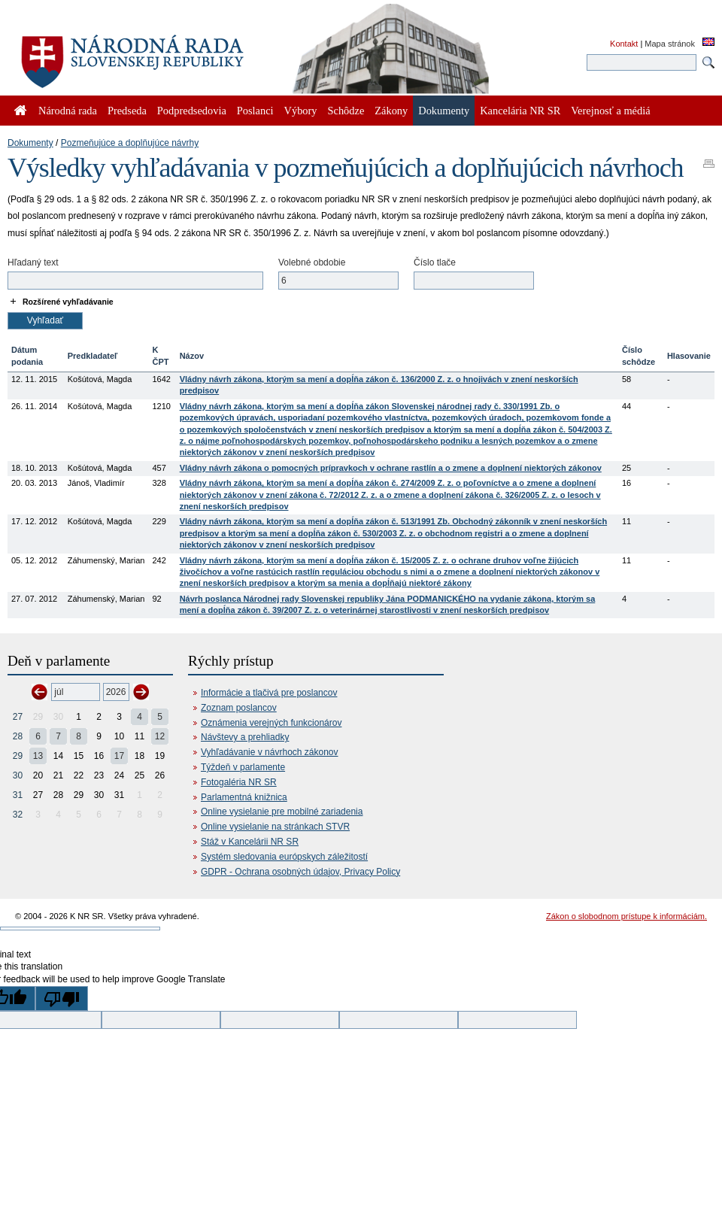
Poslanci (255, 111)
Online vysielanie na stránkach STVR (275, 826)
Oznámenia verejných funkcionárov (271, 723)
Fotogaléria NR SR (239, 782)
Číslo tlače (435, 262)
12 (160, 736)
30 (18, 775)
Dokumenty (30, 143)
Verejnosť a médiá (610, 111)
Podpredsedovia (191, 111)
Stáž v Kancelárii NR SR (250, 841)
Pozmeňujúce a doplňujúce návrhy (130, 143)
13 (38, 756)
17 (119, 756)
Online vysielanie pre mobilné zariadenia (282, 811)
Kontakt (624, 43)
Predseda (127, 111)
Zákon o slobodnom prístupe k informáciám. (626, 916)
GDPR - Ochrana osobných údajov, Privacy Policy (300, 871)
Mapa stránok (670, 43)
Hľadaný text (33, 262)
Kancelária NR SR (520, 111)
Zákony (391, 111)
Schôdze (346, 111)
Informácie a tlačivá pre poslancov (269, 692)
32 (18, 814)
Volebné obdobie (311, 262)
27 (18, 717)
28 (18, 736)
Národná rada (67, 111)
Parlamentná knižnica (244, 797)
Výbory (300, 111)
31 (18, 795)
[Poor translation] (61, 998)
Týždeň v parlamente (243, 767)
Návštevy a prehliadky (245, 737)
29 (18, 756)
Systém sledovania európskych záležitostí (284, 856)
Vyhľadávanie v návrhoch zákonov (269, 752)
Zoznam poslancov (239, 707)
